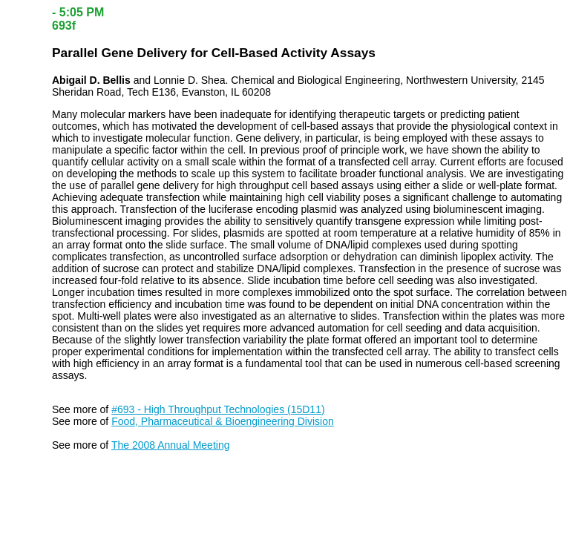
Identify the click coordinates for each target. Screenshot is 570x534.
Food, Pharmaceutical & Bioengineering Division (222, 421)
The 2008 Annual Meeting (170, 445)
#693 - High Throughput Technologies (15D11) (217, 409)
